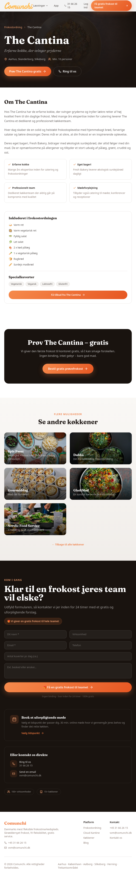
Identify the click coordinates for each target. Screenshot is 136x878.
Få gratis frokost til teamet (111, 5)
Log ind (86, 5)
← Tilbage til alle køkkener (68, 544)
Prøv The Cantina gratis (27, 71)
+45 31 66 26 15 (15, 842)
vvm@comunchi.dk (17, 847)
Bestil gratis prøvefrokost (68, 369)
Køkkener (88, 837)
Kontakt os (116, 837)
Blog (86, 842)
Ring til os (67, 71)
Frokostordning (13, 27)
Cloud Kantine (91, 832)
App (56, 5)
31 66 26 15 (70, 5)
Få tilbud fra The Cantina (68, 294)
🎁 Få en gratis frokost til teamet (68, 687)
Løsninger (40, 5)
